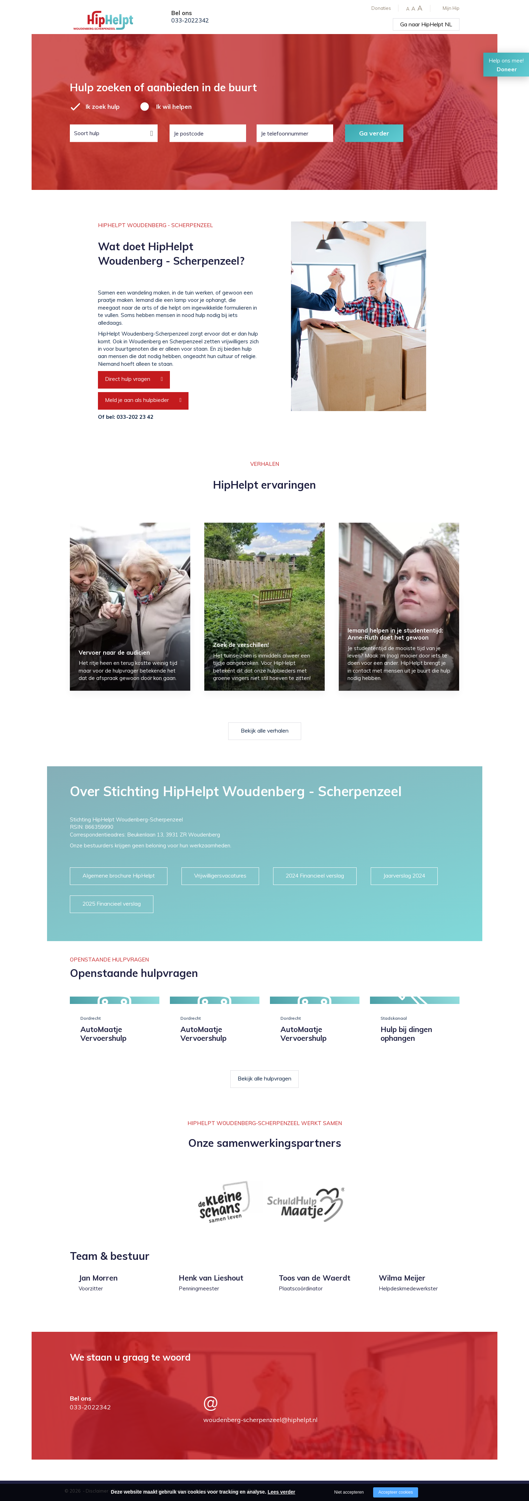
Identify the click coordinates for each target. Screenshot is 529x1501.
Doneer (507, 69)
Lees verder (281, 1492)
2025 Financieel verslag (111, 903)
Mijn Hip (451, 8)
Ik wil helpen (174, 106)
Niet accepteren (349, 1492)
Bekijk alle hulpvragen (264, 1078)
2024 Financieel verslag (315, 875)
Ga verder (374, 133)
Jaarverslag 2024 (404, 875)
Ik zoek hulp (103, 106)
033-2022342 (190, 20)
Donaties (381, 8)
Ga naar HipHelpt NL (426, 24)
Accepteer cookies (395, 1492)
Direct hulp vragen (127, 378)
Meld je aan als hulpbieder (137, 399)
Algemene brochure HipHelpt (118, 875)
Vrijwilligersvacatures (220, 875)
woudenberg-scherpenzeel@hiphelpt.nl (260, 1420)
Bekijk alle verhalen (265, 730)
